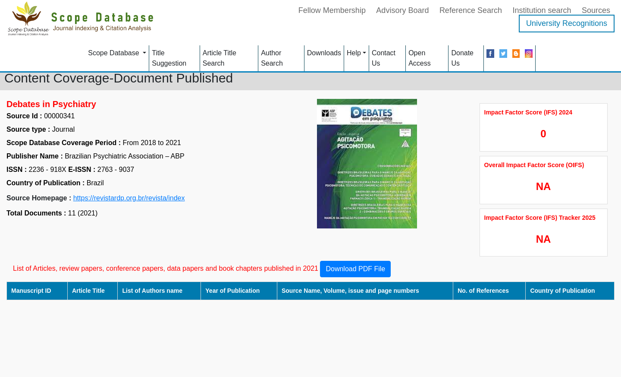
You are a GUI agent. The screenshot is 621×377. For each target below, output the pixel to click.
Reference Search (470, 10)
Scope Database (114, 53)
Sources (596, 10)
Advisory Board (402, 10)
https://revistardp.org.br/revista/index (129, 198)
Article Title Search (219, 58)
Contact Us (383, 58)
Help (354, 53)
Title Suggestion (169, 58)
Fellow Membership (332, 10)
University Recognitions (566, 23)
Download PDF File (355, 268)
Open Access (419, 58)
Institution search (541, 10)
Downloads (324, 53)
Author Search (272, 58)
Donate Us (462, 58)
